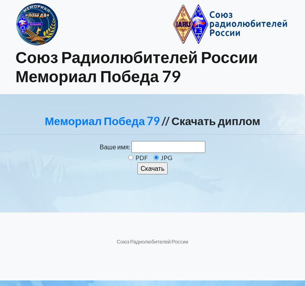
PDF (141, 157)
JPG (166, 157)
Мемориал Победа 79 (102, 121)
